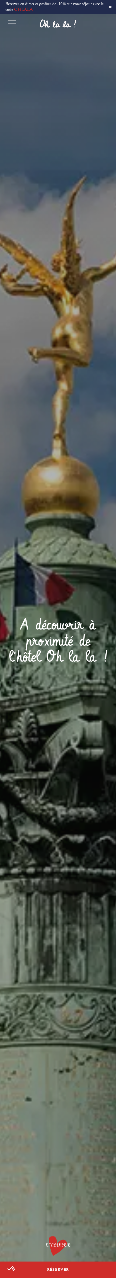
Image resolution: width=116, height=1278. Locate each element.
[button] (11, 1268)
